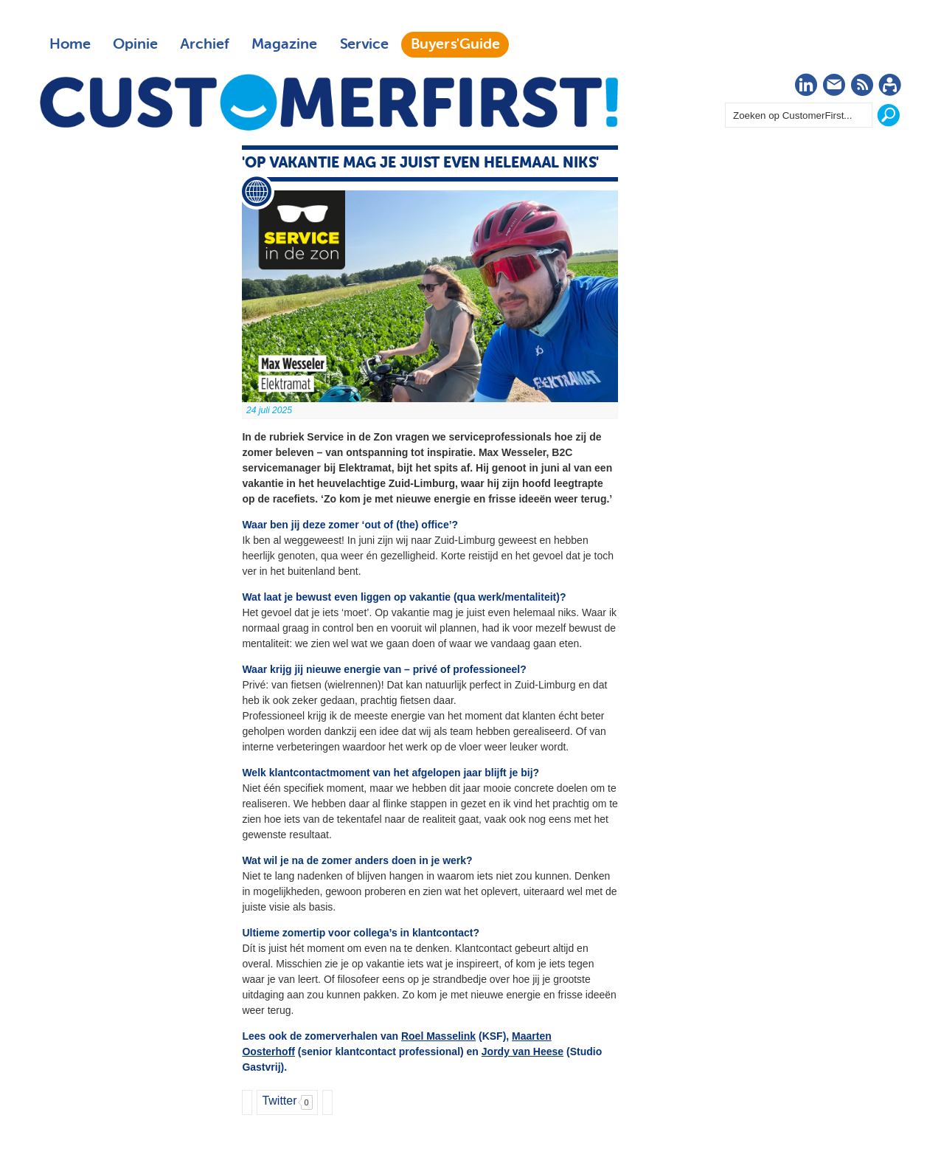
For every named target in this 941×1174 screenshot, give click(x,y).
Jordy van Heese (522, 1051)
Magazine (284, 44)
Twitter (279, 1100)
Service (364, 44)
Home (70, 44)
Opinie (135, 44)
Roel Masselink (438, 1036)
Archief (204, 44)
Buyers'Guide (455, 44)
